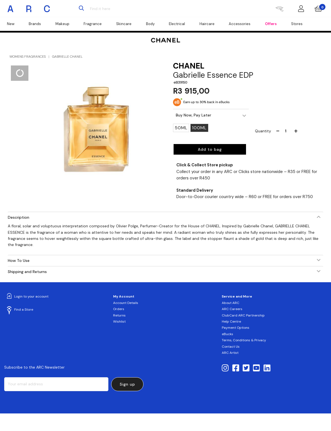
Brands (35, 23)
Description (18, 217)
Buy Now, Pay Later (193, 115)
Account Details (125, 303)
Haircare (207, 23)
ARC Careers (232, 309)
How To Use (19, 260)
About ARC (230, 303)
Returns (119, 315)
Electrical (177, 23)
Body (150, 23)
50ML (181, 128)
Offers (271, 23)
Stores (297, 23)
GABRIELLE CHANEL (67, 56)
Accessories (239, 23)
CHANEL (189, 66)
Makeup (62, 23)
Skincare (124, 23)
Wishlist (119, 321)
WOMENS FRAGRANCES (27, 56)
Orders (118, 309)
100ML (199, 128)
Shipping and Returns (27, 271)
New (10, 23)
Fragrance (93, 23)
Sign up (127, 384)
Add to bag (210, 149)
